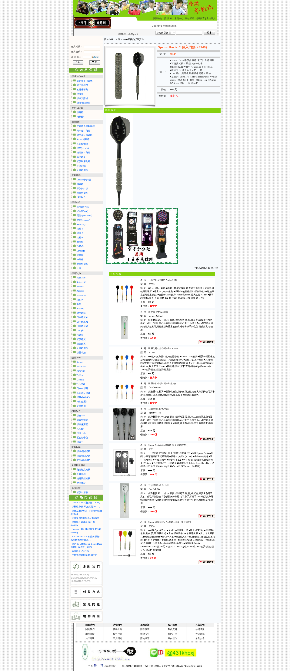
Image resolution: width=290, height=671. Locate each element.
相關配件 (76, 411)
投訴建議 (200, 634)
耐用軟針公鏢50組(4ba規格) (162, 383)
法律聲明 (90, 638)
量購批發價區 (78, 465)
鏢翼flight (76, 273)
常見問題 (117, 638)
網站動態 (90, 634)
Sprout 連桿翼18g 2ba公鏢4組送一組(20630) (169, 522)
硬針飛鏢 (76, 175)
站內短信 (172, 638)
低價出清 (76, 488)
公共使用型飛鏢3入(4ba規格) (162, 280)
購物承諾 (144, 638)
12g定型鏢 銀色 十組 (158, 408)
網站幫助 (189, 18)
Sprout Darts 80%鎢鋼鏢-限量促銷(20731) (168, 445)
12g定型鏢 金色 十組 (158, 485)
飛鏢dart (76, 121)
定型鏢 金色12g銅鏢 (158, 312)
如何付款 (117, 634)
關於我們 (90, 629)
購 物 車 (168, 18)
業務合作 (200, 638)
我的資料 (172, 629)
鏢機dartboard (78, 76)
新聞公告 (157, 18)
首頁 (117, 39)
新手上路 (117, 629)
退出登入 (210, 18)
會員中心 (178, 18)
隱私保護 (144, 629)
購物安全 (144, 634)
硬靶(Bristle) (78, 108)
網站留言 (200, 18)
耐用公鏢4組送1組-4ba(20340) (163, 348)
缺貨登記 (200, 629)
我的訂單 (172, 634)
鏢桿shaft (76, 202)
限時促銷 (76, 447)
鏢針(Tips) (77, 357)
